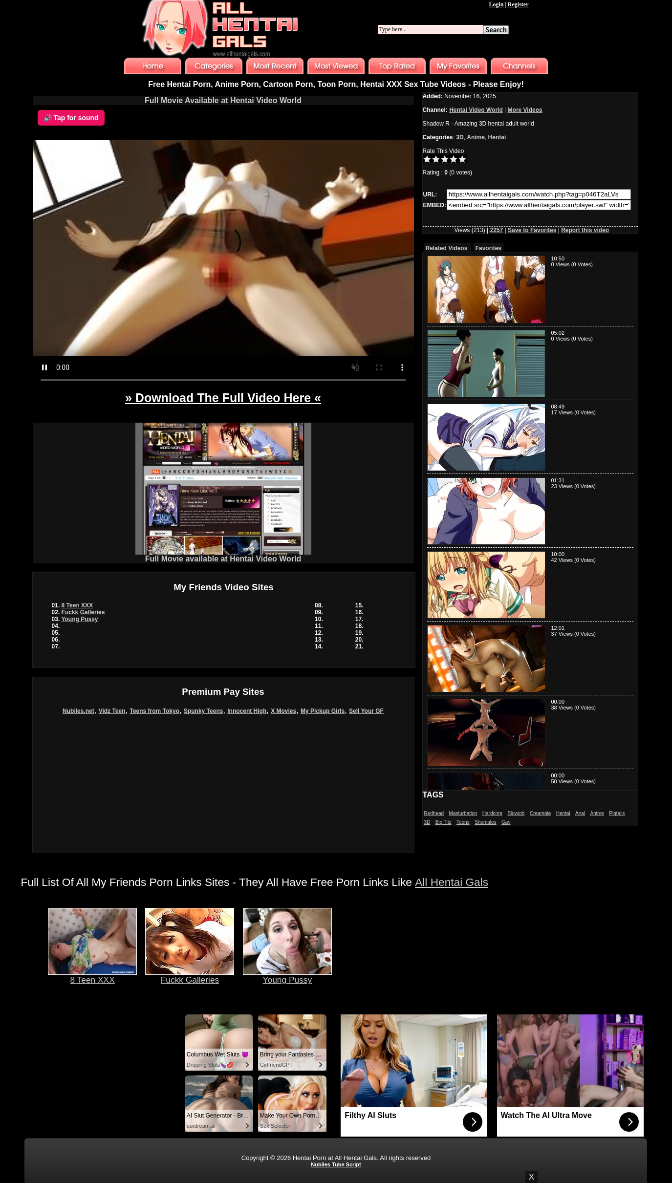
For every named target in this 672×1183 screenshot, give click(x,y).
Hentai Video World (476, 110)
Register (518, 4)
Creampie (540, 813)
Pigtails (617, 813)
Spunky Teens (203, 711)
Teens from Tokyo (154, 711)
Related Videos (447, 248)
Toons (463, 822)
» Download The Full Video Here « (223, 398)
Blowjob (515, 813)
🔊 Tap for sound (71, 118)
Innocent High (246, 711)
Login (496, 4)
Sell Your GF (366, 711)
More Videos (525, 110)
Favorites (488, 248)
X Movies (283, 711)
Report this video (585, 230)
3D (459, 137)
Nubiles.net (78, 711)
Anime (476, 137)
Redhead (434, 813)
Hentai (497, 137)
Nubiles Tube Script (336, 1164)
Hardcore (492, 813)
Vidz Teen (112, 711)
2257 (496, 230)
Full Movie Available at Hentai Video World (223, 100)
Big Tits (443, 822)
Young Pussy (79, 619)
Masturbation (463, 813)
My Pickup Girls (323, 711)
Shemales (485, 822)
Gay (505, 822)
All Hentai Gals (451, 882)
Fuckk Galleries (83, 612)
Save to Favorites (532, 230)
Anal (580, 813)
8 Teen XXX (77, 605)
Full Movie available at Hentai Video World (223, 555)
